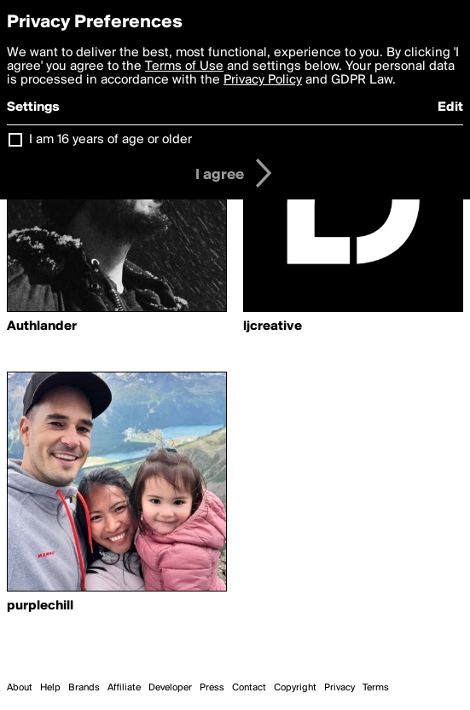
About (19, 688)
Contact (249, 688)
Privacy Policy (262, 80)
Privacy (339, 688)
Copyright (295, 688)
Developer (170, 688)
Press (212, 688)
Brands (84, 688)
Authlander (42, 326)
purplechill (40, 606)
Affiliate (124, 688)
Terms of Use (184, 66)
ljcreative (272, 326)
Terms (376, 688)
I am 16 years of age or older (110, 140)
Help (50, 688)
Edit (450, 107)
